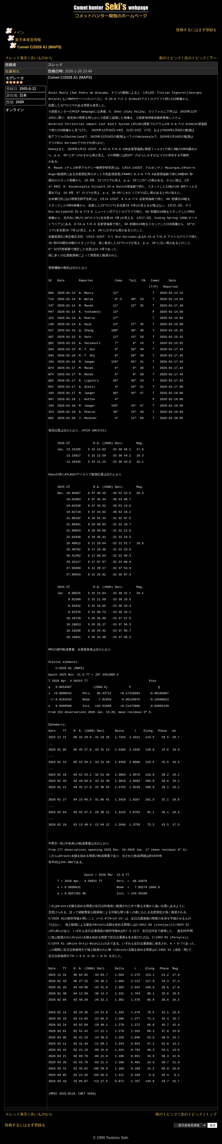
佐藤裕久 (12, 71)
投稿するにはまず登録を (196, 30)
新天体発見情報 (28, 40)
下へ (213, 58)
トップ (211, 1114)
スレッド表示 (16, 58)
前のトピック (170, 58)
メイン (18, 32)
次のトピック (195, 58)
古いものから (41, 58)
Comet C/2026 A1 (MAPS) (39, 47)
